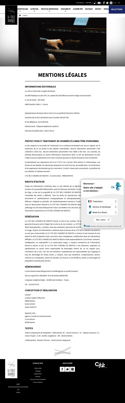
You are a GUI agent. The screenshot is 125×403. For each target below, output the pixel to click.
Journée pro (78, 9)
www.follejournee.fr (43, 271)
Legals (18, 384)
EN (116, 3)
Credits (18, 392)
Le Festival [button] (34, 9)
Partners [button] (89, 3)
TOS (18, 390)
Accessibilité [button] (66, 9)
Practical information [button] (49, 9)
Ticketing (37, 371)
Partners (37, 376)
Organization (38, 374)
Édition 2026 (37, 368)
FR (119, 3)
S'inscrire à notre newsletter (38, 379)
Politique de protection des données (18, 387)
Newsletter (108, 9)
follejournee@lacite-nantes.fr (47, 126)
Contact (98, 9)
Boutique (89, 9)
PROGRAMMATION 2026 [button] (20, 9)
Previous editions (38, 382)
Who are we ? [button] (80, 3)
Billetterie (116, 9)
